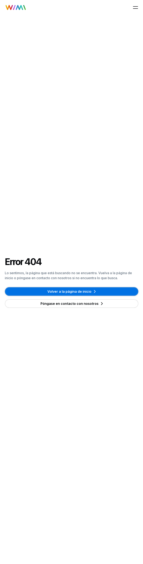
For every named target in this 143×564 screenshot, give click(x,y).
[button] (135, 7)
